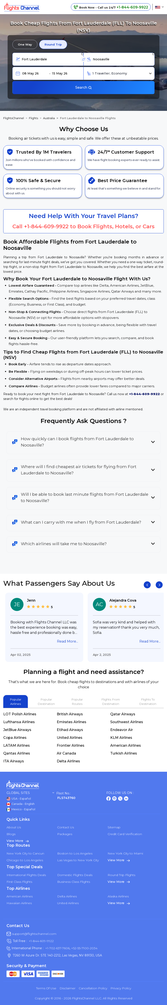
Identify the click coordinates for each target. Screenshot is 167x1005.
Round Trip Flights (121, 875)
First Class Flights (19, 882)
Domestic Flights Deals (74, 875)
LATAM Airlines (16, 745)
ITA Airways (13, 761)
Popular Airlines (15, 702)
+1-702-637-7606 (57, 948)
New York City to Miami (125, 853)
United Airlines (69, 738)
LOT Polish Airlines (19, 714)
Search (83, 87)
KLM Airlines (121, 738)
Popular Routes (77, 702)
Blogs (11, 834)
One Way (25, 44)
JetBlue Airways (17, 730)
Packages (64, 834)
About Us (14, 827)
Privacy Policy (120, 988)
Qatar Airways (122, 714)
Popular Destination (46, 702)
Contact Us (65, 827)
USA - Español (19, 799)
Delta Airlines (68, 761)
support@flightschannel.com (34, 934)
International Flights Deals (26, 875)
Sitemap (114, 827)
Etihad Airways (70, 730)
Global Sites (30, 793)
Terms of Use (46, 988)
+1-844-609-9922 (46, 226)
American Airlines (125, 745)
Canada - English (21, 804)
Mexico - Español (21, 810)
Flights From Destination (110, 702)
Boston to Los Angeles (74, 853)
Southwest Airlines (126, 722)
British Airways (70, 714)
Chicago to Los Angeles (25, 860)
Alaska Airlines (118, 896)
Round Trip (53, 44)
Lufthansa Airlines (19, 722)
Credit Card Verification (125, 834)
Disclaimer (67, 988)
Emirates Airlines (71, 722)
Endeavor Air (121, 730)
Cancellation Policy (93, 988)
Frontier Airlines (70, 745)
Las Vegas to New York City (78, 860)
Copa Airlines (15, 738)
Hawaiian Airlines (19, 903)
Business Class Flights (73, 882)
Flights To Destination (147, 702)
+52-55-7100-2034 (83, 948)
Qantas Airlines (16, 753)
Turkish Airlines (123, 753)
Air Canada (66, 753)
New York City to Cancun (25, 853)
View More (18, 841)
